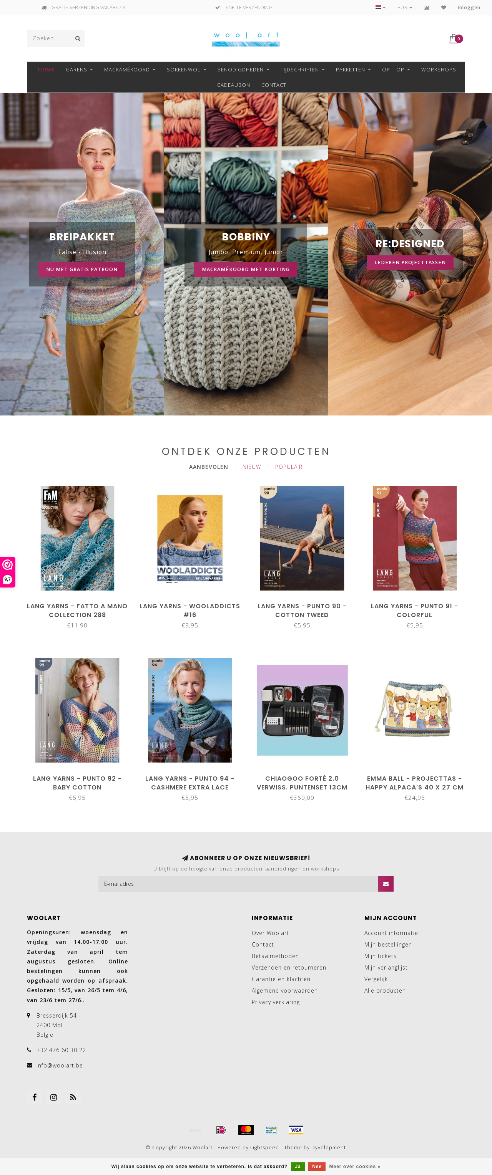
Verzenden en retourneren (289, 967)
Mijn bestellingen (388, 944)
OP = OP (393, 69)
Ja (298, 1166)
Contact (273, 84)
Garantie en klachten (281, 979)
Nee (317, 1166)
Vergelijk (376, 979)
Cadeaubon (233, 84)
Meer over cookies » (355, 1166)
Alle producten (385, 990)
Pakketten (350, 69)
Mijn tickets (380, 956)
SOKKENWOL (184, 69)
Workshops (438, 69)
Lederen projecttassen (410, 262)
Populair (289, 466)
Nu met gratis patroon (82, 269)
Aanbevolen (208, 466)
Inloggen (469, 7)
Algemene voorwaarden (285, 990)
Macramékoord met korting (246, 269)
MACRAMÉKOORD (127, 69)
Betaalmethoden (275, 956)
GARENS (76, 69)
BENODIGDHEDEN (241, 69)
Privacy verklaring (276, 1002)
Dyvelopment (328, 1147)
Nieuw (252, 466)
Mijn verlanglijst (386, 967)
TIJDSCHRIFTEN (300, 69)
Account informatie (391, 933)
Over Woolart (270, 933)
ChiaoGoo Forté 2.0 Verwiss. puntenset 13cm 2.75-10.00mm (302, 787)
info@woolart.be (60, 1065)
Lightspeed (264, 1147)
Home (46, 69)
